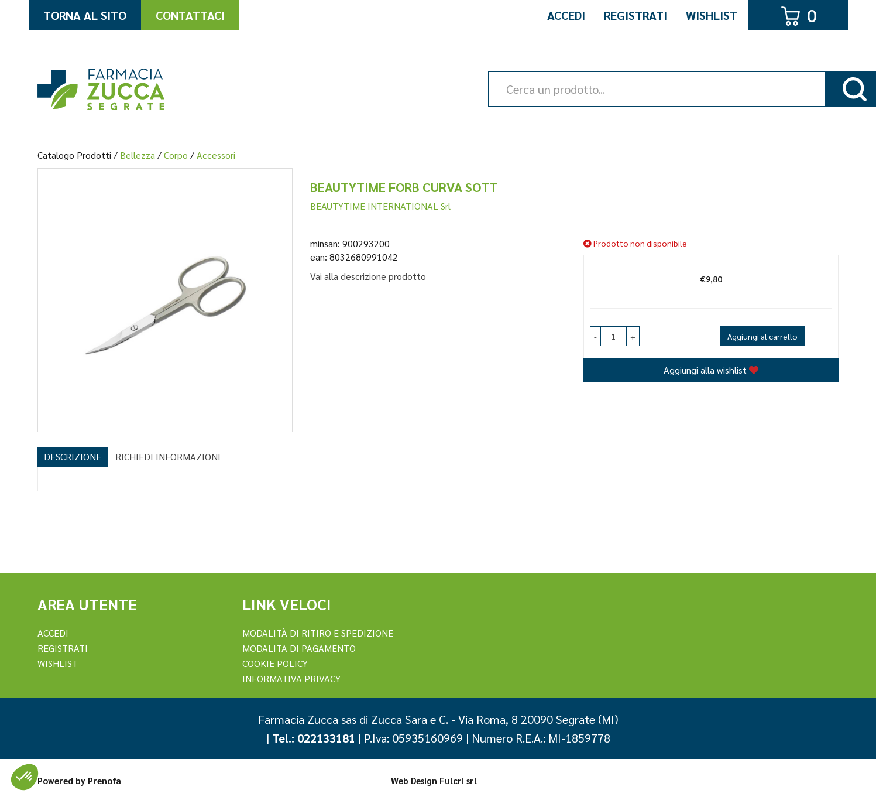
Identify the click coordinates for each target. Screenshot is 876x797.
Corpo (176, 155)
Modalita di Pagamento (299, 648)
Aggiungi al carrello (762, 336)
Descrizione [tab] (72, 456)
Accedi (566, 15)
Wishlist (711, 15)
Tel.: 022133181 (313, 737)
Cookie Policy (275, 663)
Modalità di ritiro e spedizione (317, 633)
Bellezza (137, 155)
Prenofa (104, 780)
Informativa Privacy (291, 678)
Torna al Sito (84, 15)
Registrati (635, 15)
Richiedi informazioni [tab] (168, 456)
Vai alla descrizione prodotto (368, 276)
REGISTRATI (62, 648)
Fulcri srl (458, 780)
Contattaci (190, 15)
